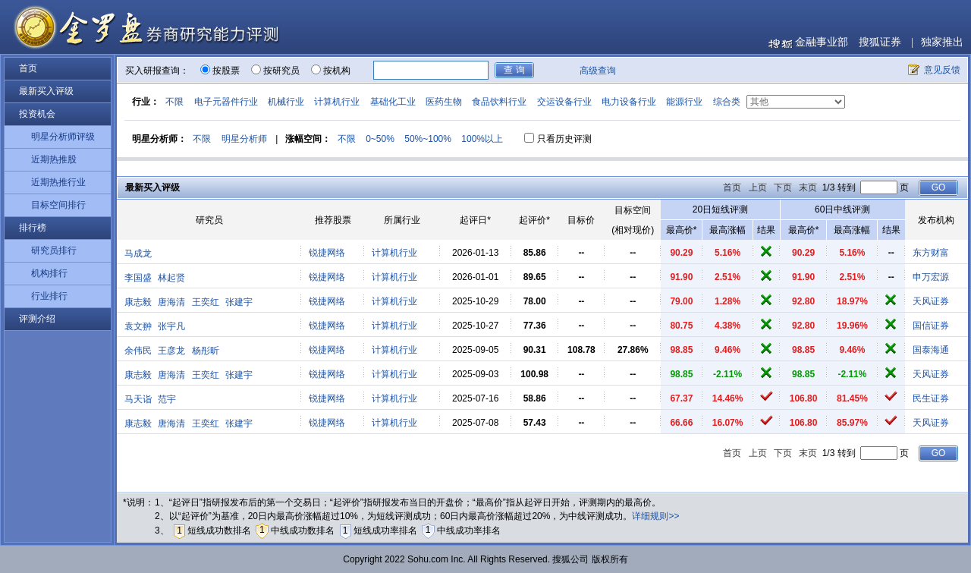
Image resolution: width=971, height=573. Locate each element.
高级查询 (598, 70)
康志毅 (138, 302)
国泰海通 (931, 350)
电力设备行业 (629, 101)
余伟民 (138, 350)
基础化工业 (393, 101)
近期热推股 (54, 159)
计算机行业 (337, 101)
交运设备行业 (564, 101)
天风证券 (931, 301)
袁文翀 (138, 326)
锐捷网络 (327, 252)
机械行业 (286, 101)
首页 (28, 68)
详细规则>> (655, 516)
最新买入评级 (46, 91)
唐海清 (171, 302)
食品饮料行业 (499, 101)
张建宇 (239, 302)
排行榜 (32, 227)
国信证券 (931, 325)
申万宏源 (931, 277)
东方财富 (931, 252)
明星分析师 (244, 139)
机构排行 (49, 273)
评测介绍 (37, 318)
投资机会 (37, 114)
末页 (808, 187)
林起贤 (171, 277)
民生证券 (931, 398)
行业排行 (49, 296)
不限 (174, 101)
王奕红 (205, 302)
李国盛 (138, 277)
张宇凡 (171, 326)
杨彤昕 (205, 350)
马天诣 (138, 399)
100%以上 (482, 139)
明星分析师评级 (63, 136)
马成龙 (138, 253)
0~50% (380, 139)
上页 (758, 187)
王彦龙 (171, 350)
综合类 (726, 101)
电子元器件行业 (226, 101)
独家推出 (942, 42)
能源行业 (684, 101)
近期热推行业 (58, 182)
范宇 (167, 399)
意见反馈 (942, 70)
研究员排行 (54, 250)
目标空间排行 (58, 205)
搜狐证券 (880, 42)
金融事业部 (821, 42)
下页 (783, 187)
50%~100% (427, 139)
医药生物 (444, 101)
